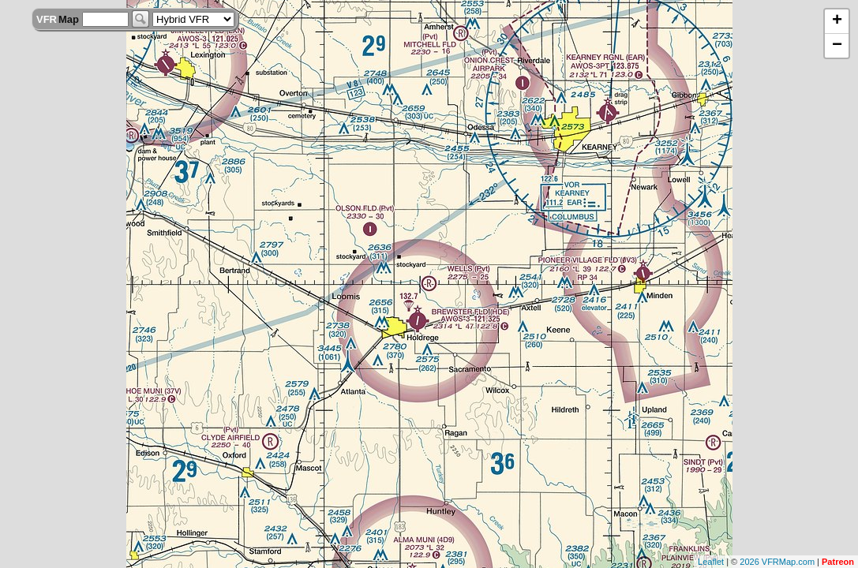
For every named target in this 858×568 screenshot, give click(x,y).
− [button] (837, 46)
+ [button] (837, 21)
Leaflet (711, 561)
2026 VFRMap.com (777, 561)
